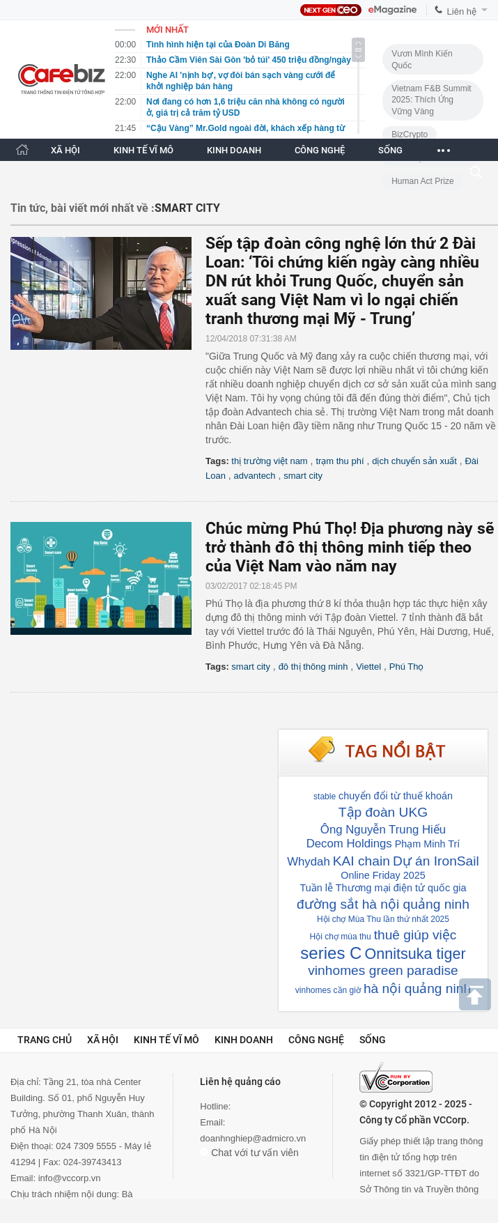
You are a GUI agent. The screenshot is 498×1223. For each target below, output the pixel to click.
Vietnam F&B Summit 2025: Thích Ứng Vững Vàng (431, 100)
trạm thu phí (340, 461)
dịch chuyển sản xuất (414, 461)
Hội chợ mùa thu (340, 936)
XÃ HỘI (65, 150)
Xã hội (102, 1039)
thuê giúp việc (415, 935)
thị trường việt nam (269, 461)
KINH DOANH (234, 150)
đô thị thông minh (313, 666)
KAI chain (361, 861)
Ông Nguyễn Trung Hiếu (383, 829)
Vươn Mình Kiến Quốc (421, 59)
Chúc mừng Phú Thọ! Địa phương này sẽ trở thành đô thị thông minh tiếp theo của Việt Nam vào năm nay (349, 547)
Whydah (308, 861)
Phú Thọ (406, 666)
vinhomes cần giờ (328, 990)
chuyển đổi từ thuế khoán (396, 795)
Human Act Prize (422, 181)
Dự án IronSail (436, 861)
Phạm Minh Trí (427, 843)
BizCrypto (409, 134)
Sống (372, 1039)
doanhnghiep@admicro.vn (253, 1138)
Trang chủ (44, 1039)
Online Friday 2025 (383, 875)
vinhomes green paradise (383, 970)
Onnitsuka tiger (414, 953)
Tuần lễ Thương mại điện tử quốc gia (383, 887)
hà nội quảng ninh (417, 988)
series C (330, 953)
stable (324, 796)
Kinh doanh (244, 1039)
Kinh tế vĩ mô (166, 1039)
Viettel (368, 666)
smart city (302, 475)
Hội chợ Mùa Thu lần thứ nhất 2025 (383, 919)
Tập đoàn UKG (383, 812)
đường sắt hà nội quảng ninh (383, 904)
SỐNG (390, 150)
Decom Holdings (349, 843)
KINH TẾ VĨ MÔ (143, 150)
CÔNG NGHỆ (320, 150)
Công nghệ (316, 1039)
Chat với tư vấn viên (249, 1152)
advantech (255, 475)
